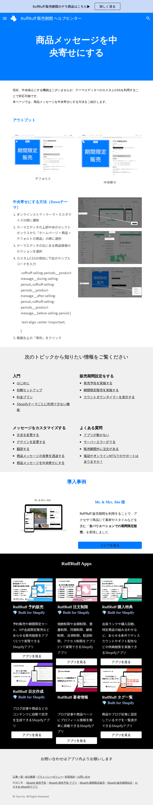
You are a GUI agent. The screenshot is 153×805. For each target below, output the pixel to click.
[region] (76, 6)
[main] (76, 46)
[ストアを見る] (109, 545)
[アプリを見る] (31, 656)
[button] (5, 18)
